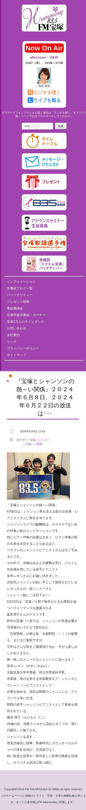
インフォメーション (21, 281)
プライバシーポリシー (23, 348)
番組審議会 (15, 308)
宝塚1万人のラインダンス (25, 321)
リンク (12, 341)
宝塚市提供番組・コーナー (26, 315)
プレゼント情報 (18, 301)
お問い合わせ (16, 328)
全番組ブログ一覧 (20, 288)
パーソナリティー (20, 295)
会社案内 (13, 335)
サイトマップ (16, 355)
